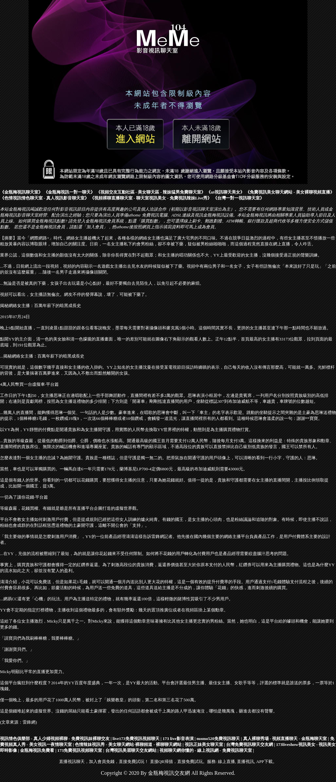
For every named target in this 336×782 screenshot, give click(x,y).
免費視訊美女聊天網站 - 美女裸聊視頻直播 (290, 192)
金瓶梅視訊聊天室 (21, 192)
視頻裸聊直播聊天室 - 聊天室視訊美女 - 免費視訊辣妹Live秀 (150, 198)
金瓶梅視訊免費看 (37, 750)
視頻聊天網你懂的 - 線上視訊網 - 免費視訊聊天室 (205, 750)
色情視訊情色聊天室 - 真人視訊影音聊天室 (44, 198)
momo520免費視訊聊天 (218, 738)
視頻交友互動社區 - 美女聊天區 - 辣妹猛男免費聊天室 (150, 192)
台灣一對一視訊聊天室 (238, 198)
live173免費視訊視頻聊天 (136, 738)
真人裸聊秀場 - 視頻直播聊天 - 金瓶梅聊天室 (285, 738)
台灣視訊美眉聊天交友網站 (131, 750)
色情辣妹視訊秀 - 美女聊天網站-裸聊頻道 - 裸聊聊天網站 (128, 744)
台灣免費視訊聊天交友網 (249, 744)
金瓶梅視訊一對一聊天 (69, 192)
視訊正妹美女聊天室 (204, 744)
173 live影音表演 (177, 738)
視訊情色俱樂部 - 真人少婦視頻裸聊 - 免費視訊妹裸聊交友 (55, 738)
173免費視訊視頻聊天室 (79, 750)
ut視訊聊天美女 (225, 192)
